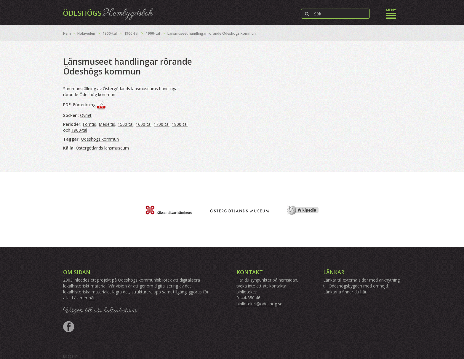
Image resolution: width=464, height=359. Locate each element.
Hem (67, 33)
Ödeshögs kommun (100, 139)
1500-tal (125, 124)
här (92, 298)
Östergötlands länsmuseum (102, 148)
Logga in (70, 356)
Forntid (89, 124)
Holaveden (86, 33)
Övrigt (86, 115)
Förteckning (84, 104)
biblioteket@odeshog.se (259, 303)
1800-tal (180, 124)
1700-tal (161, 124)
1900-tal (110, 33)
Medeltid (107, 124)
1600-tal (143, 124)
